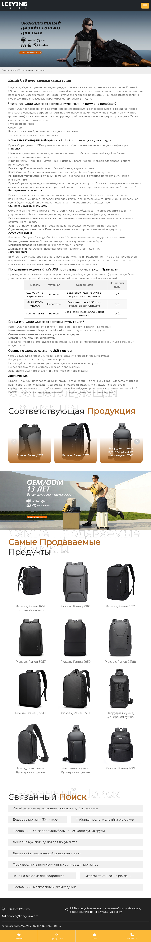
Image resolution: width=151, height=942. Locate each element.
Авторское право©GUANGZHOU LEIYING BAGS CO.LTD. (31, 926)
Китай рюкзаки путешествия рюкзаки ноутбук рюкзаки (55, 808)
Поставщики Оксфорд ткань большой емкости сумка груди (59, 831)
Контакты (132, 936)
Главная (5, 70)
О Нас (94, 936)
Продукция (56, 936)
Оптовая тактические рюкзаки (108, 876)
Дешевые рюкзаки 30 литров (35, 819)
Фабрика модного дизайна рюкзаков (105, 819)
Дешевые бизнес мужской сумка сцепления (47, 853)
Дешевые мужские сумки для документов (45, 842)
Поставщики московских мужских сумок (44, 887)
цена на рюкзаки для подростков (38, 876)
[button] (137, 442)
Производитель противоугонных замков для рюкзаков (55, 864)
